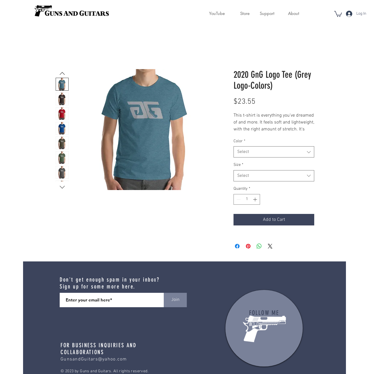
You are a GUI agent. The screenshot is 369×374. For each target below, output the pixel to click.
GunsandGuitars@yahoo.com (94, 359)
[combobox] (274, 151)
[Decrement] (238, 199)
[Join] (175, 300)
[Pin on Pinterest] (248, 246)
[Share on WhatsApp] (259, 246)
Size (238, 164)
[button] (241, 13)
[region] (264, 328)
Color (239, 141)
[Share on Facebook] (237, 246)
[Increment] (255, 199)
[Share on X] (270, 246)
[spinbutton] (247, 199)
